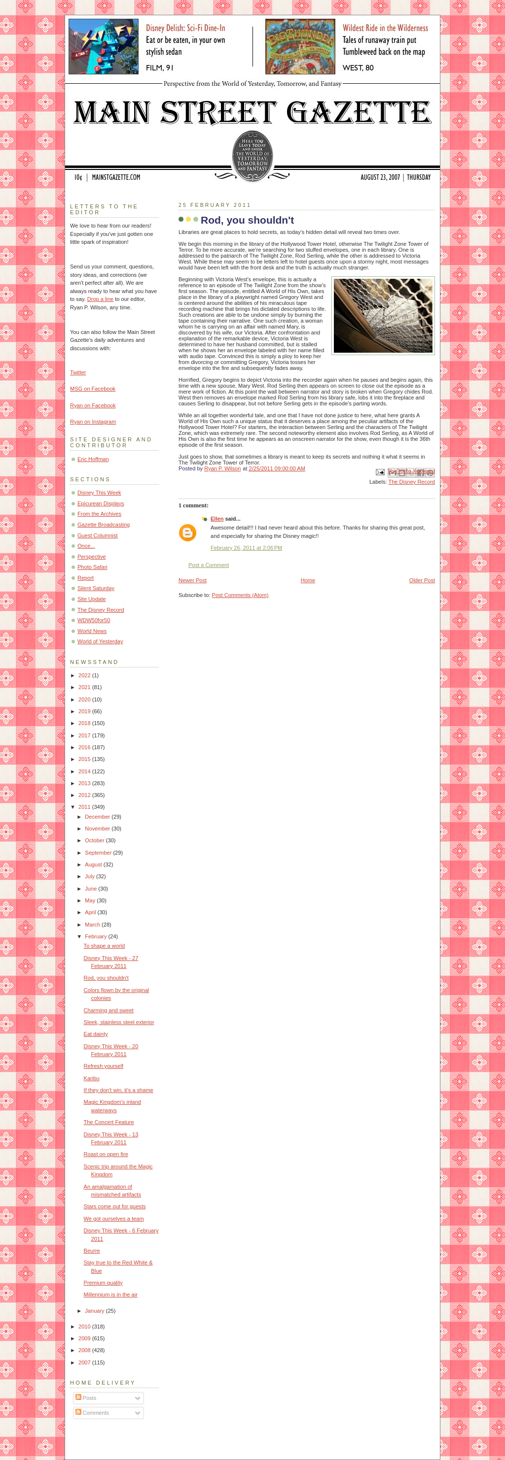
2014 (85, 771)
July (90, 876)
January (95, 1311)
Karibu (92, 1078)
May (91, 900)
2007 (85, 1362)
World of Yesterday (100, 641)
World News (92, 631)
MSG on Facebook (92, 389)
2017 (85, 735)
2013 (85, 783)
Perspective (91, 557)
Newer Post (193, 580)
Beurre (92, 1251)
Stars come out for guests (115, 1206)
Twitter (78, 372)
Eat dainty (96, 1034)
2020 (85, 699)
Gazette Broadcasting (103, 525)
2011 (85, 807)
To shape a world (104, 946)
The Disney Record (411, 482)
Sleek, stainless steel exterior (119, 1022)
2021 (85, 687)
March (93, 925)
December (98, 817)
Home (308, 580)
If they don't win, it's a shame (118, 1090)
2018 (85, 723)
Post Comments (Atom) (240, 595)
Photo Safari (92, 567)
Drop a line (100, 299)
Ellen (217, 519)
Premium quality (103, 1283)
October (95, 840)
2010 (85, 1326)
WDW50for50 (93, 620)
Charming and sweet (109, 1010)
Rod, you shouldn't (106, 978)
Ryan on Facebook (93, 405)
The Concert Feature (109, 1122)
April (91, 912)
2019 (85, 711)
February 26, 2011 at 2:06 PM (246, 548)
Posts (86, 1398)
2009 (85, 1338)
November (98, 828)
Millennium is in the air (111, 1294)
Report (85, 578)
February (96, 936)
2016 (85, 747)
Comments (92, 1413)
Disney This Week (99, 493)
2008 (85, 1350)
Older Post (422, 580)
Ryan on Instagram (93, 422)
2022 (85, 675)
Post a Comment (208, 565)
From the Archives (99, 514)
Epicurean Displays (100, 503)
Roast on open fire (106, 1154)
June (91, 889)
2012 (85, 795)
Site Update (91, 599)
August (94, 864)
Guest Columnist (97, 535)
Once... (86, 546)
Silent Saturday (95, 588)
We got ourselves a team (114, 1219)
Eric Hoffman (93, 459)
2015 (85, 759)
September (99, 853)
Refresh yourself (103, 1066)
